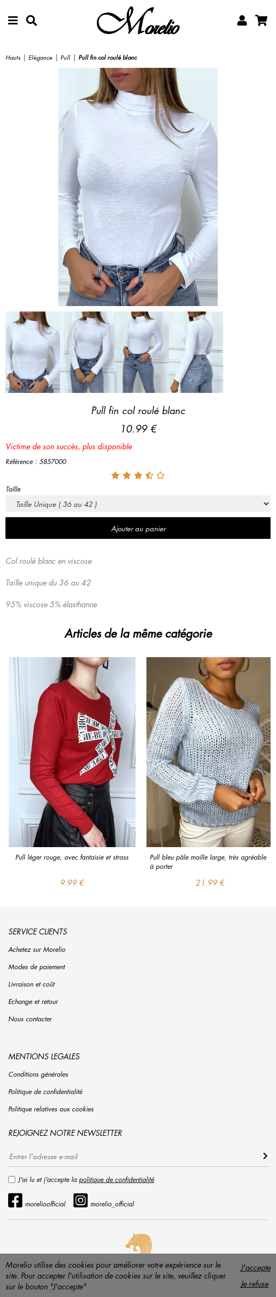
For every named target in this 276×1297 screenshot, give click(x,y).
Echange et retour (33, 1001)
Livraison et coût (31, 984)
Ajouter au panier (138, 528)
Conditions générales (38, 1074)
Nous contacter (30, 1018)
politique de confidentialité (116, 1179)
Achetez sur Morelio (36, 949)
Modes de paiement (36, 966)
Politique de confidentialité (45, 1091)
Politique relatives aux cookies (51, 1109)
